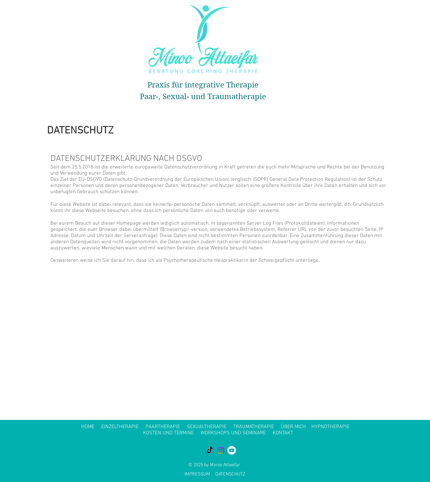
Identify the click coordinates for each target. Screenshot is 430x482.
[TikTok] (209, 450)
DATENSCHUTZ (230, 474)
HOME (87, 427)
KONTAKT (283, 433)
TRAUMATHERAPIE (253, 427)
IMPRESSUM (197, 474)
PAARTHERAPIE (162, 427)
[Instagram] (220, 450)
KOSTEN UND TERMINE (168, 433)
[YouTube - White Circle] (231, 450)
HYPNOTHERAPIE (330, 427)
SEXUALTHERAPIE (206, 427)
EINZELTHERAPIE (120, 427)
